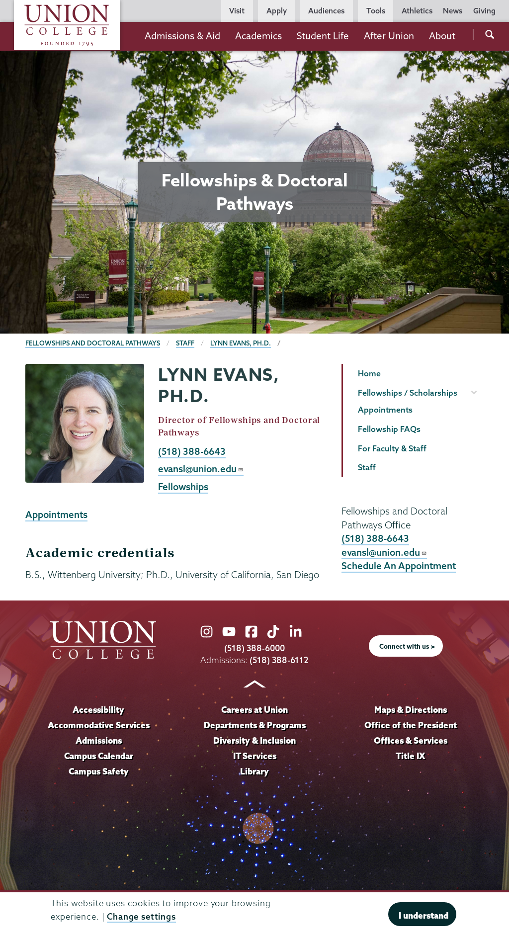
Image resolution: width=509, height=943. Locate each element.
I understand (423, 915)
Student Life (323, 36)
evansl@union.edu (201, 469)
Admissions (99, 740)
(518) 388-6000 (254, 648)
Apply (276, 10)
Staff (185, 343)
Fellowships (183, 487)
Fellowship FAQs (389, 429)
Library (254, 771)
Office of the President (410, 725)
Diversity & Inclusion (254, 740)
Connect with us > (407, 646)
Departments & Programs (255, 725)
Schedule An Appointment (398, 566)
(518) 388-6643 (192, 451)
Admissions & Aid (182, 36)
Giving (484, 10)
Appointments (56, 514)
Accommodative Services (99, 725)
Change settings (141, 916)
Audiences (326, 10)
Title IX (410, 756)
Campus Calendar (98, 756)
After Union (389, 36)
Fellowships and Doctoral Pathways (92, 343)
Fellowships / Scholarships (407, 393)
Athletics (417, 10)
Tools (375, 10)
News (452, 10)
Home (369, 373)
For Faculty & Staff (392, 448)
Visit (237, 10)
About (442, 36)
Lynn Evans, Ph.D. (240, 343)
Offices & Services (410, 740)
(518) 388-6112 (279, 660)
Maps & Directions (410, 709)
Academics (258, 36)
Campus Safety (99, 771)
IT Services (254, 756)
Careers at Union (254, 709)
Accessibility (98, 709)
